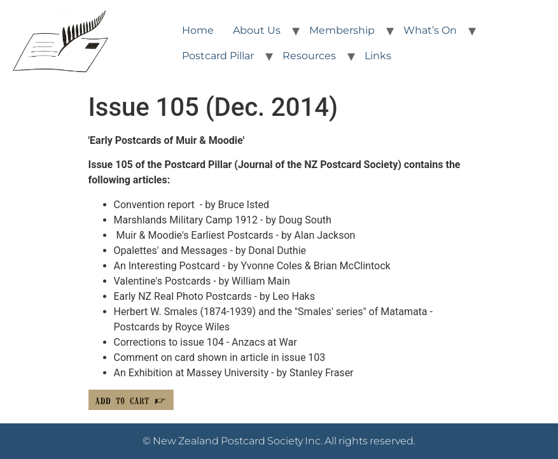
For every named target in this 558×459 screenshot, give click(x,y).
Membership (342, 30)
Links (378, 56)
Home (198, 30)
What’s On (430, 30)
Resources (309, 56)
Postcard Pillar (218, 56)
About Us (257, 30)
